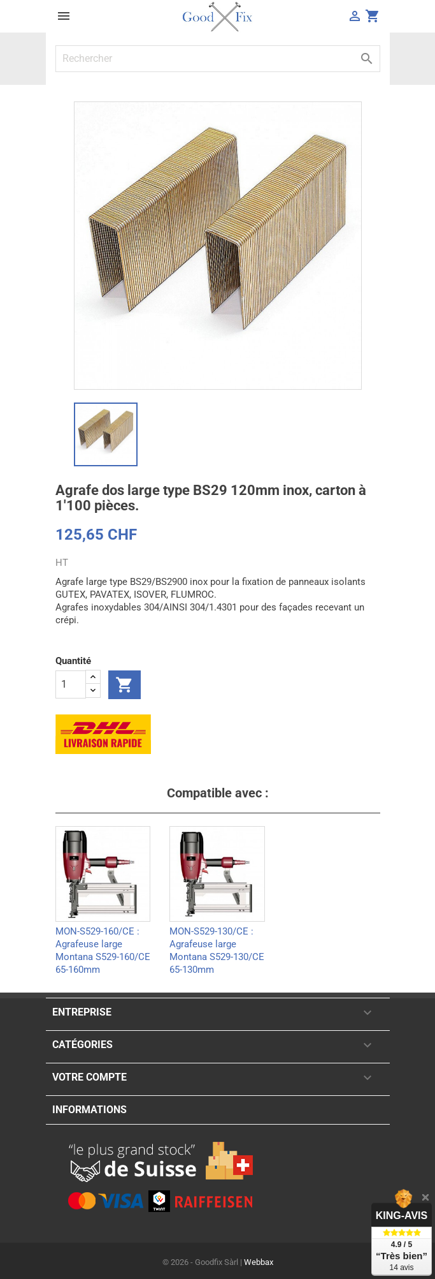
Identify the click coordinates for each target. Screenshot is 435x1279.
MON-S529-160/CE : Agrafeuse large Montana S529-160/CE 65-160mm (102, 943)
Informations (89, 1110)
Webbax (258, 1262)
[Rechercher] (218, 58)
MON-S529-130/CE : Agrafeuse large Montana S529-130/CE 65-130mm (216, 943)
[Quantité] (70, 684)
